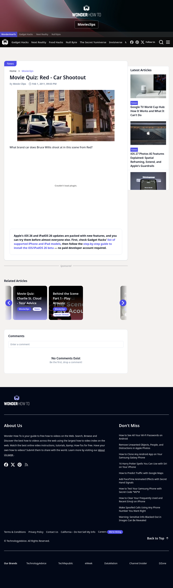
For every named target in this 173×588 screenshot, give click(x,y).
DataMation (110, 563)
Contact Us (52, 532)
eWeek (88, 563)
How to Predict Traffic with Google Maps (141, 473)
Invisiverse (115, 42)
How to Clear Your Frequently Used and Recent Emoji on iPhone (141, 499)
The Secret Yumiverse (93, 42)
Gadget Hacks (26, 34)
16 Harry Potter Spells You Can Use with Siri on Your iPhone (143, 465)
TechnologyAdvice (36, 563)
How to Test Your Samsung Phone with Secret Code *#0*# (140, 490)
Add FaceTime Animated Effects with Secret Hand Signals (143, 480)
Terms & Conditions (15, 532)
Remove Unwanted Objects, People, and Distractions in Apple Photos (141, 446)
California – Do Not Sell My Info (78, 532)
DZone (162, 563)
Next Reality (42, 34)
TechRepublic (65, 563)
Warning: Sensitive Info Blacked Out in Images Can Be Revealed (140, 518)
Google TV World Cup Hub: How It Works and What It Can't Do (147, 111)
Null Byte (56, 34)
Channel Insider (138, 563)
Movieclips (86, 24)
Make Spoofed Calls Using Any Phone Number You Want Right (139, 509)
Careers (110, 532)
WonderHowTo (8, 34)
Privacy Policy (36, 532)
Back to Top (158, 538)
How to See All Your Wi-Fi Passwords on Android (141, 437)
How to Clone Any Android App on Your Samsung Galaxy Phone (140, 456)
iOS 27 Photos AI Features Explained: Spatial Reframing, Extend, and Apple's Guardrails (147, 160)
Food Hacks (56, 42)
